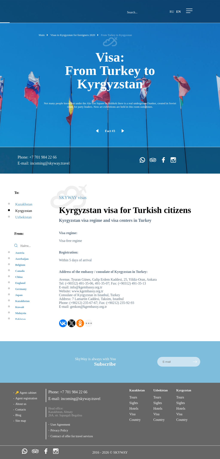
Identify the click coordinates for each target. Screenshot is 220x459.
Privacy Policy (59, 430)
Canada (19, 270)
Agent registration (26, 398)
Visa (132, 414)
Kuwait (19, 307)
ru (172, 11)
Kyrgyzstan (23, 211)
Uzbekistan (23, 217)
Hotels (133, 408)
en (178, 11)
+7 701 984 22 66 (43, 157)
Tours (133, 397)
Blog (18, 415)
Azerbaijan (22, 258)
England (20, 283)
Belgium (20, 264)
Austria (19, 252)
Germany (21, 289)
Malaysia (20, 313)
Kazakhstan (23, 204)
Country (135, 420)
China (19, 277)
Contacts (20, 409)
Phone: (23, 157)
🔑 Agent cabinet (25, 392)
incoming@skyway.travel (50, 163)
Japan (19, 295)
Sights (133, 403)
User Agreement (60, 424)
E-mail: (24, 163)
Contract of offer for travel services (71, 436)
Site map (20, 420)
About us (20, 404)
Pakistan (20, 319)
